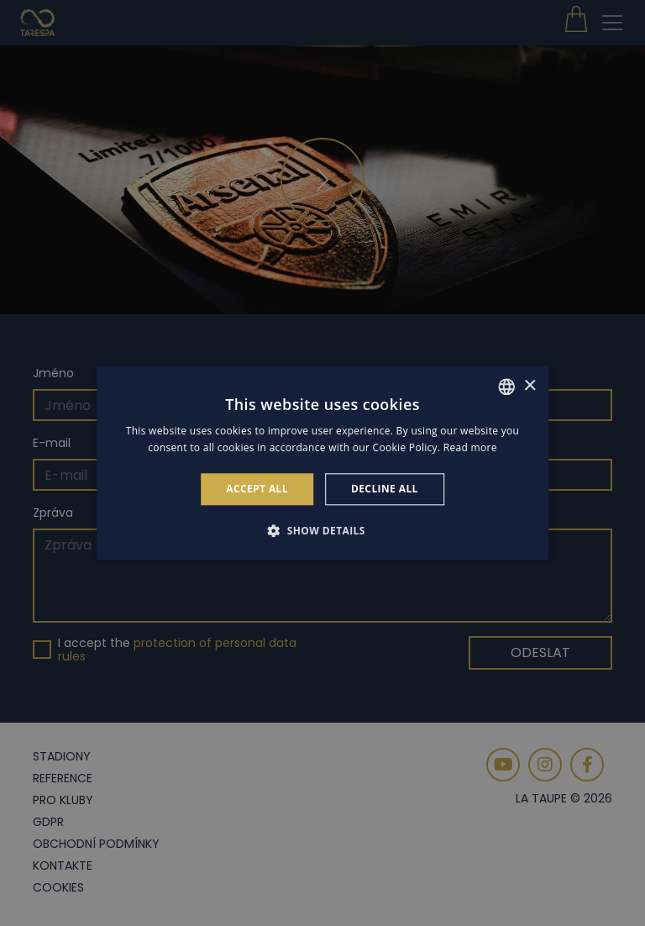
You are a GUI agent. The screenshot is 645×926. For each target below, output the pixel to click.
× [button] (529, 386)
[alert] (322, 463)
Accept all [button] (257, 488)
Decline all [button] (384, 488)
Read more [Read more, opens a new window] (470, 448)
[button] (322, 531)
